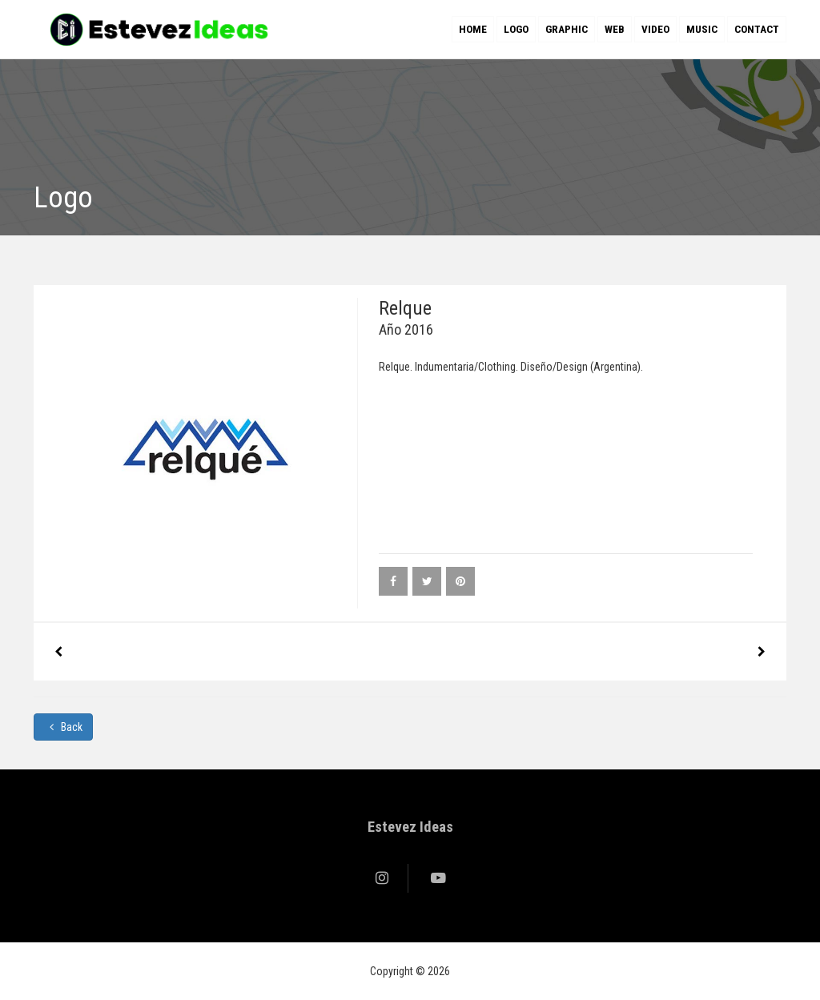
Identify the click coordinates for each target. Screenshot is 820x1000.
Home (473, 29)
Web (615, 29)
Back (63, 727)
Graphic (566, 29)
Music (702, 29)
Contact (756, 29)
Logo (516, 29)
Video (655, 29)
